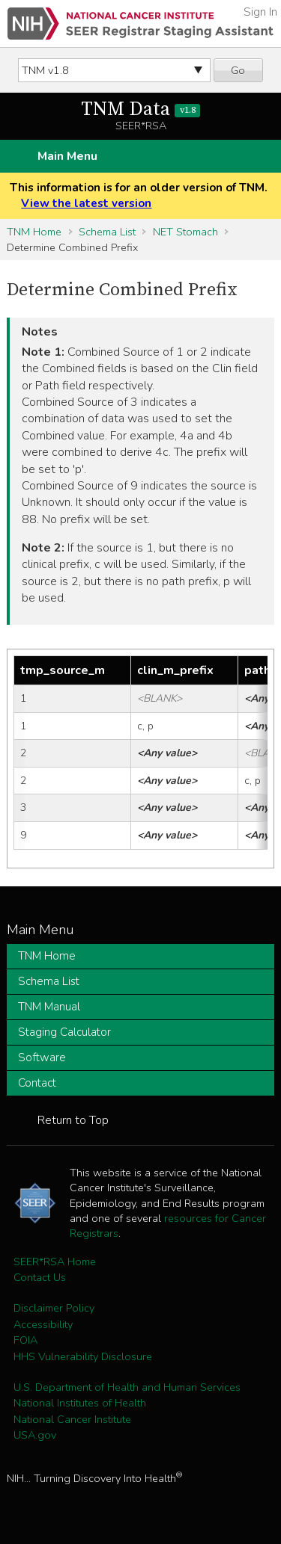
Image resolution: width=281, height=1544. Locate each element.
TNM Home (34, 231)
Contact (37, 1082)
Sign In (260, 12)
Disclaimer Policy (53, 1307)
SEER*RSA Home (54, 1261)
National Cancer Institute (72, 1419)
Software (42, 1057)
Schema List (107, 231)
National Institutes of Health (79, 1402)
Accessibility (43, 1324)
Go (238, 70)
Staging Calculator (64, 1032)
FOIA (25, 1340)
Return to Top (73, 1120)
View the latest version (86, 203)
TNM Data (140, 109)
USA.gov (34, 1434)
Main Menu (67, 156)
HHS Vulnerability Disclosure (82, 1356)
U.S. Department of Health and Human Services (127, 1387)
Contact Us (39, 1277)
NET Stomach (185, 231)
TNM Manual (49, 1006)
